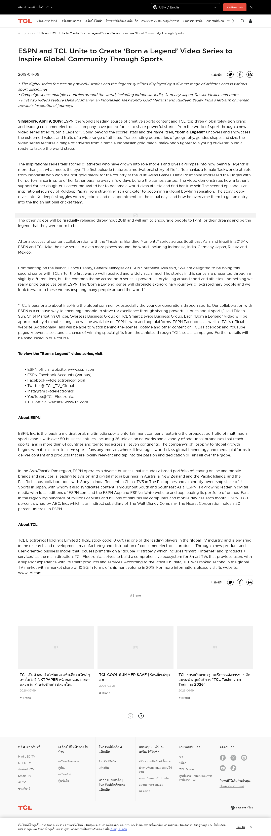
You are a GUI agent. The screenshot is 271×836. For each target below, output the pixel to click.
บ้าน (21, 33)
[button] (141, 715)
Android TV (26, 769)
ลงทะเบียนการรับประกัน (154, 778)
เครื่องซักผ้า (65, 774)
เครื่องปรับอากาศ (68, 761)
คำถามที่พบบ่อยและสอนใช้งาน (155, 770)
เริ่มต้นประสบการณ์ (232, 786)
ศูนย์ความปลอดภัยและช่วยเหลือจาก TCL (195, 778)
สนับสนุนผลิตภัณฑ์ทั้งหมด (155, 761)
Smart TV (24, 776)
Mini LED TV (26, 756)
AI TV (22, 782)
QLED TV (24, 763)
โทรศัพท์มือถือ (107, 761)
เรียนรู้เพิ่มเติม (118, 829)
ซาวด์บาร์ (24, 789)
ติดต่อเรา (144, 791)
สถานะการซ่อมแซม (151, 784)
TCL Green (186, 769)
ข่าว (30, 33)
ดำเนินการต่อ (235, 7)
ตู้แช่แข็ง (63, 780)
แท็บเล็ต (104, 768)
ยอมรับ (240, 827)
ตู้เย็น (61, 768)
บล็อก (182, 763)
